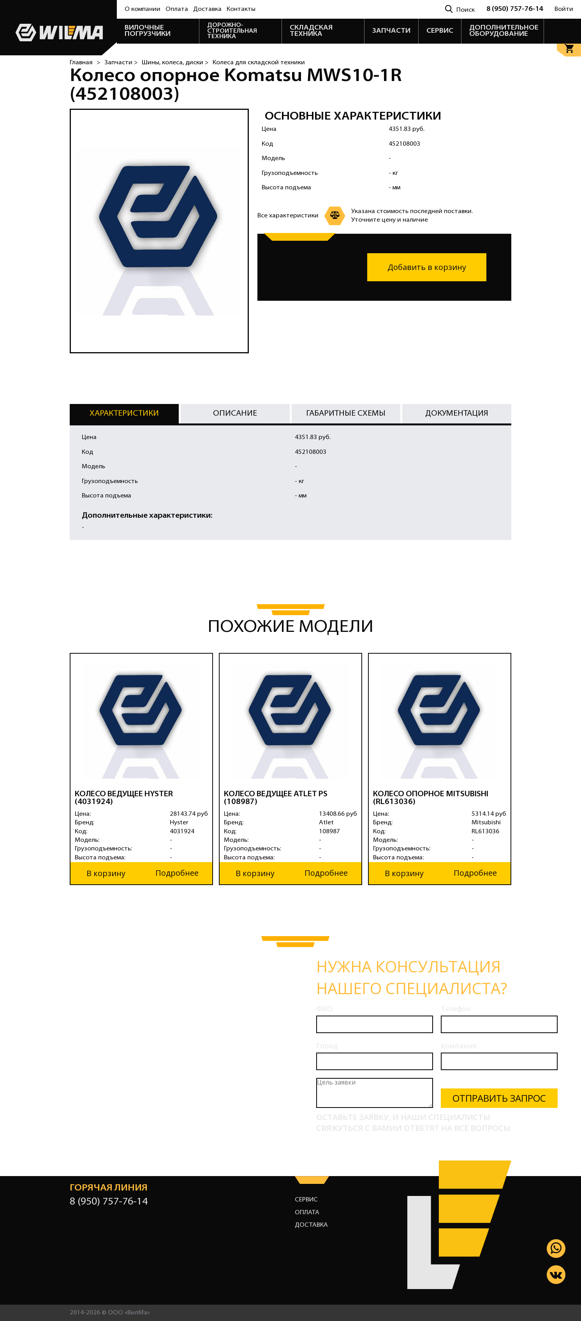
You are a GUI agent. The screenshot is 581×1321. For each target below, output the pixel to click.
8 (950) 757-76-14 (514, 9)
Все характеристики (288, 216)
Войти (564, 9)
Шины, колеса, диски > (175, 63)
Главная (81, 63)
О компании (142, 9)
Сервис (306, 1199)
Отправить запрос (499, 1098)
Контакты (241, 9)
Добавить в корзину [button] (426, 267)
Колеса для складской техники (259, 63)
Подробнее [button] (177, 873)
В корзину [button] (105, 873)
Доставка (207, 9)
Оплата (176, 9)
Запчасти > (121, 63)
